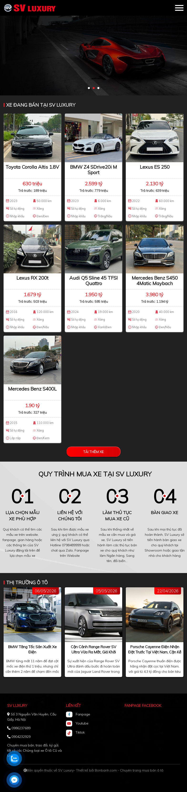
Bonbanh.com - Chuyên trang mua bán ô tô (129, 770)
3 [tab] (98, 88)
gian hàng (26, 540)
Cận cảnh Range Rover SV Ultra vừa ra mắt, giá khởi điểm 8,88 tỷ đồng (93, 652)
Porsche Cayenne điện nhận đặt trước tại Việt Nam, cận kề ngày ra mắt (154, 652)
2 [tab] (93, 88)
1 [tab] (88, 88)
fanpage (9, 540)
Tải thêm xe (93, 452)
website (32, 534)
